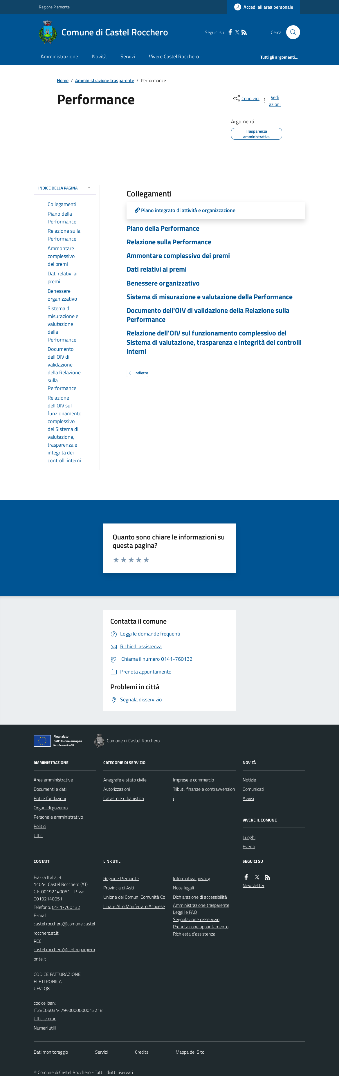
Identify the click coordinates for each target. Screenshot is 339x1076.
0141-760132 (66, 907)
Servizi (127, 56)
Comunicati (253, 789)
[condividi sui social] (246, 98)
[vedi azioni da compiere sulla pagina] (271, 101)
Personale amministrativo (58, 816)
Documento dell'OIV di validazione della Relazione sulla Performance (208, 315)
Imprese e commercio (193, 779)
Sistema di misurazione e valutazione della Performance (210, 296)
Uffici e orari (45, 1018)
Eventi (249, 846)
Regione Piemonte (54, 7)
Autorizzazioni (116, 789)
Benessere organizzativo (163, 283)
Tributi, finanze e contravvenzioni (204, 794)
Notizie (249, 779)
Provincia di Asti (118, 887)
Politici (40, 826)
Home (62, 80)
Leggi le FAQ (185, 912)
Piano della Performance (163, 228)
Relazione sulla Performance (169, 241)
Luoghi (249, 837)
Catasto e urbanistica (123, 798)
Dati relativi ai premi (157, 269)
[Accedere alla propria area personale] (263, 7)
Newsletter (253, 885)
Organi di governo (51, 807)
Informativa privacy (191, 878)
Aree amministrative (53, 779)
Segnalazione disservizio (196, 919)
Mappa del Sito (190, 1051)
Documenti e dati (50, 789)
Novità (99, 56)
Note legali (183, 887)
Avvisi (248, 798)
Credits (141, 1051)
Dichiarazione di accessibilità (200, 896)
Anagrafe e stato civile (125, 779)
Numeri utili (45, 1027)
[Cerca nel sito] (291, 32)
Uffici (38, 835)
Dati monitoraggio (51, 1051)
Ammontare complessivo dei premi (178, 255)
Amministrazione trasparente (104, 80)
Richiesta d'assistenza (194, 933)
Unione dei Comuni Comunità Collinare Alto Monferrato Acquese (134, 901)
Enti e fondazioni (50, 798)
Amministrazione (59, 56)
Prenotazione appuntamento (200, 926)
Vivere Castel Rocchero (174, 56)
